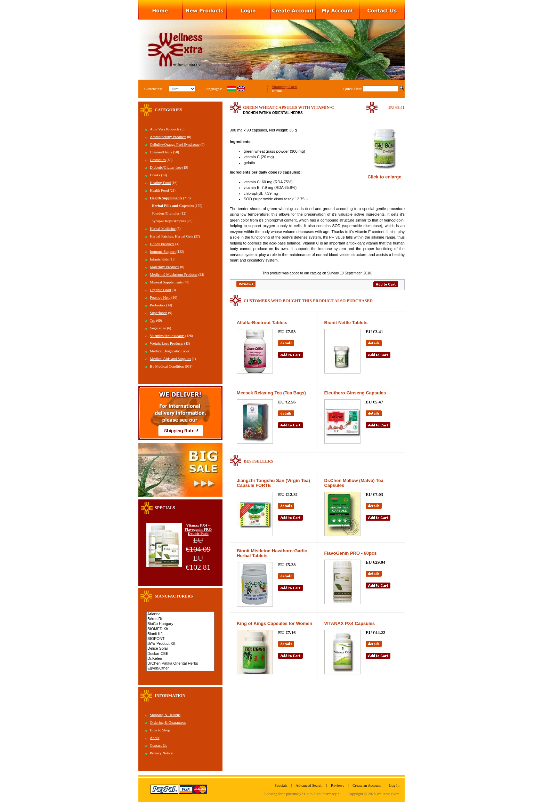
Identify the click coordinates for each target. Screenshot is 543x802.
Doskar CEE (180, 653)
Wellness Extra (387, 794)
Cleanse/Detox (161, 152)
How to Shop (160, 730)
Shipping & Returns (165, 715)
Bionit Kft (180, 634)
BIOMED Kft (180, 629)
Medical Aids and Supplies (170, 358)
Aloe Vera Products (164, 129)
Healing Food (160, 183)
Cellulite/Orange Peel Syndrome (175, 144)
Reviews (337, 785)
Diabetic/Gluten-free (165, 167)
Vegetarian (158, 328)
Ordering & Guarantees (168, 722)
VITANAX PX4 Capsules (349, 623)
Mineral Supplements (166, 282)
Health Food (159, 190)
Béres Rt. (180, 619)
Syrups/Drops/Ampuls (169, 221)
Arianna (180, 614)
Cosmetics (158, 160)
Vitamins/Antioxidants (167, 336)
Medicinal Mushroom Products (173, 274)
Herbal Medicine (163, 228)
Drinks (155, 175)
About (155, 738)
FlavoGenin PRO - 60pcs (350, 553)
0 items (277, 91)
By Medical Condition (167, 366)
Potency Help (160, 297)
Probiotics (157, 305)
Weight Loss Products (166, 343)
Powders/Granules (166, 213)
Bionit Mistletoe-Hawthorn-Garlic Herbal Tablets (272, 553)
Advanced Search (308, 785)
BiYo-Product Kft (180, 643)
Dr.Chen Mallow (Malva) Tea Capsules (353, 483)
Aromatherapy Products (168, 137)
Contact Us (158, 745)
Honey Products (162, 244)
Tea (152, 320)
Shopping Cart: (284, 87)
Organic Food (160, 290)
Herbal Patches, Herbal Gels (171, 236)
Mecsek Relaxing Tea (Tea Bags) (271, 392)
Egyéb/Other (180, 668)
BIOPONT (180, 638)
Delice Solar (180, 648)
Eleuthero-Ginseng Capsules (355, 392)
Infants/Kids (159, 259)
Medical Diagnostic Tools (169, 351)
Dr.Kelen (180, 658)
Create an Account (366, 785)
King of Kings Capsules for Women (274, 623)
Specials (281, 785)
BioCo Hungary (180, 623)
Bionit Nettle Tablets (346, 322)
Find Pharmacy (325, 794)
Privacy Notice (161, 753)
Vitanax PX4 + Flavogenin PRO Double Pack (198, 529)
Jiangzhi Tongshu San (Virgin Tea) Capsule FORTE (273, 483)
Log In (394, 785)
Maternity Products (164, 267)
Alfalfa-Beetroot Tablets (262, 322)
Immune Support (163, 251)
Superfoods (158, 313)
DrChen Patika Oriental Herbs (180, 663)
